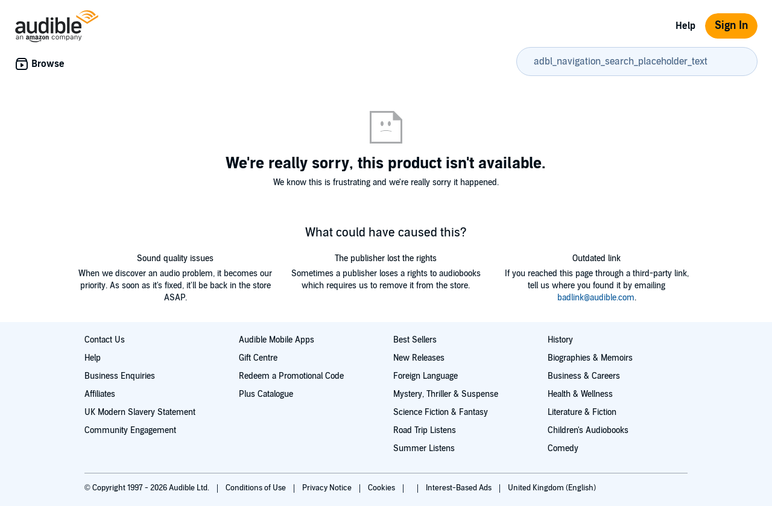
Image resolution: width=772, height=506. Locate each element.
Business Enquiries (119, 376)
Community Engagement (130, 430)
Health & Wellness (580, 394)
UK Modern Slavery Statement (139, 412)
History (560, 340)
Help (685, 26)
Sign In (731, 25)
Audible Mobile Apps (276, 340)
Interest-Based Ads (459, 488)
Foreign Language (425, 376)
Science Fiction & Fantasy (440, 412)
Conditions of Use (257, 488)
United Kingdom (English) (552, 488)
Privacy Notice (327, 488)
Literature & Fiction (582, 412)
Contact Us (104, 340)
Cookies (382, 488)
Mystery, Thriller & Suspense (445, 394)
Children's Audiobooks (588, 430)
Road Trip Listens (424, 430)
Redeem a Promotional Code (291, 376)
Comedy (563, 448)
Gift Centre (258, 358)
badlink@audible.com (595, 298)
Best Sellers (415, 340)
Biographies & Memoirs (590, 358)
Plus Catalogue (266, 394)
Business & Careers (584, 376)
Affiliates (99, 394)
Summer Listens (424, 448)
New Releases (419, 358)
